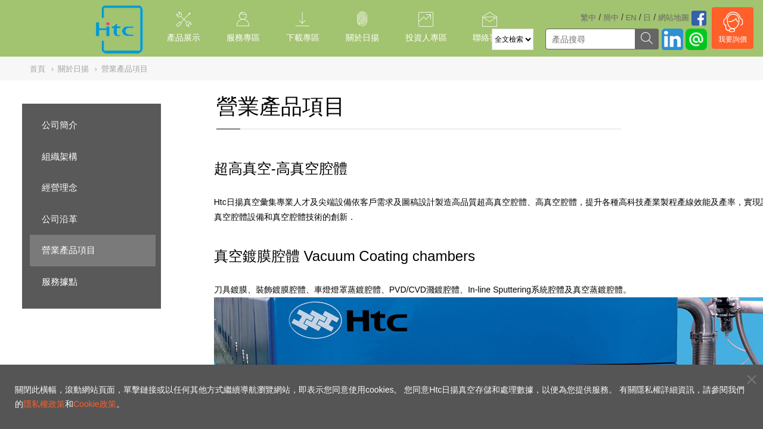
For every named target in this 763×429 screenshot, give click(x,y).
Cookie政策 (94, 404)
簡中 (611, 17)
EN (631, 17)
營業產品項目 (68, 250)
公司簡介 (59, 125)
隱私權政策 (44, 404)
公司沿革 (59, 219)
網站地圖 (673, 17)
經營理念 (59, 187)
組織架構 (59, 156)
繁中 (588, 17)
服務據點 (59, 281)
